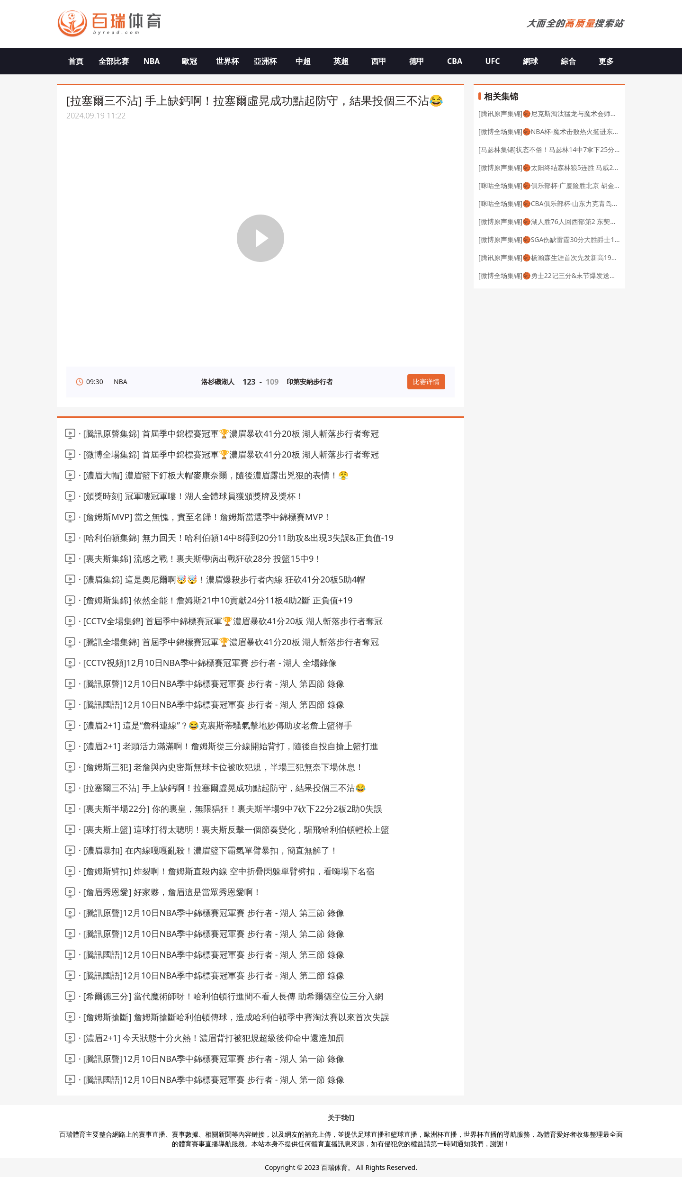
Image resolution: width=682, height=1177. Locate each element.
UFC (492, 61)
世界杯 (227, 61)
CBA (454, 61)
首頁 (75, 61)
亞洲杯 (265, 61)
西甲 (378, 61)
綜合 (568, 61)
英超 (341, 61)
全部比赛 (114, 61)
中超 (303, 61)
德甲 (416, 61)
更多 (606, 61)
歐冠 (189, 61)
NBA (152, 61)
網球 (530, 61)
